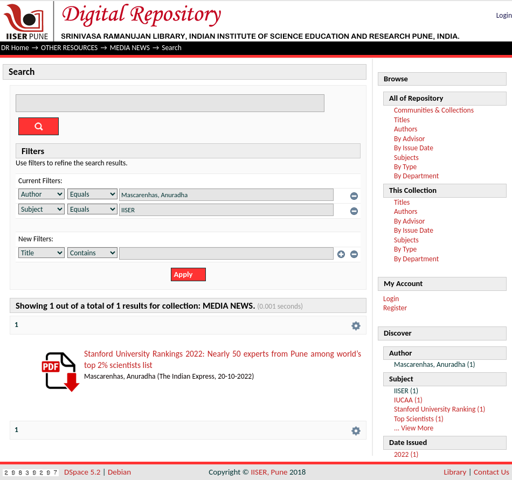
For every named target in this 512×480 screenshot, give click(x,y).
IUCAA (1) (408, 400)
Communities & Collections (434, 110)
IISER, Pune (269, 472)
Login (504, 15)
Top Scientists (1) (419, 418)
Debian (119, 472)
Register (395, 307)
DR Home (15, 47)
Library (455, 472)
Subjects (406, 157)
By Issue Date (413, 147)
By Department (416, 175)
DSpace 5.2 (83, 472)
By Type (405, 166)
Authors (405, 129)
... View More (413, 428)
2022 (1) (406, 454)
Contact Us (491, 472)
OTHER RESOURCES (69, 47)
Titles (402, 119)
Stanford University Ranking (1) (439, 409)
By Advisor (409, 138)
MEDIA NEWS (130, 47)
